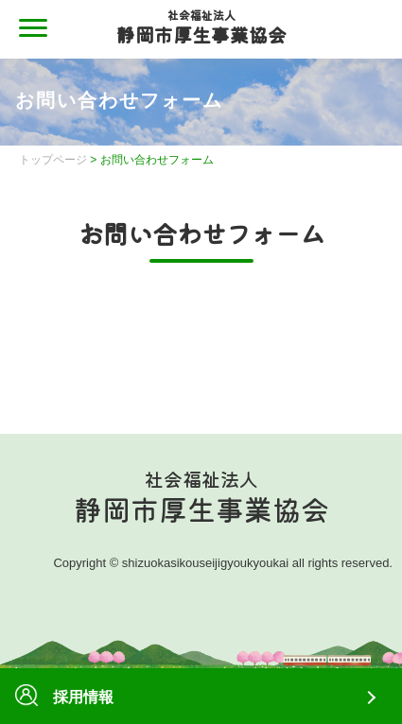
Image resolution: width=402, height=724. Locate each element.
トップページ (53, 159)
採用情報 (64, 696)
